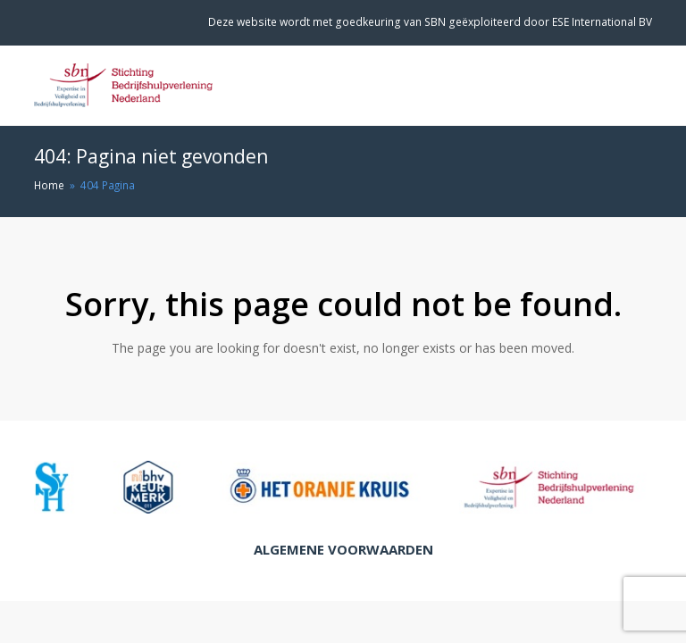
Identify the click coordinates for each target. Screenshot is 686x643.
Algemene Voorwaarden (343, 549)
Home (49, 185)
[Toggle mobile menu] (642, 85)
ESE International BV (602, 21)
